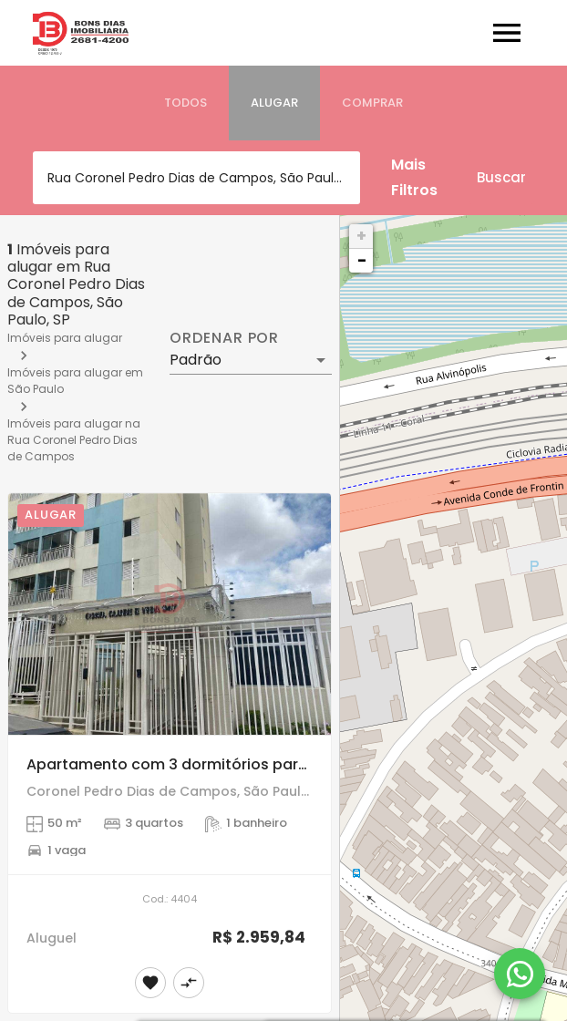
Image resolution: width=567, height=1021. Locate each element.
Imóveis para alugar (64, 337)
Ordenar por (224, 338)
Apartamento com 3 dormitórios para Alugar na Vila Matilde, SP (262, 764)
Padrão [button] (196, 359)
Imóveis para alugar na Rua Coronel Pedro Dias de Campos (73, 440)
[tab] (185, 103)
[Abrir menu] (507, 33)
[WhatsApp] (519, 973)
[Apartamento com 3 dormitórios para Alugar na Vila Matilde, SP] (169, 614)
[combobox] (196, 177)
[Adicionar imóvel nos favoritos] (150, 982)
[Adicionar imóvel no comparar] (188, 982)
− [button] (361, 260)
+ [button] (361, 235)
